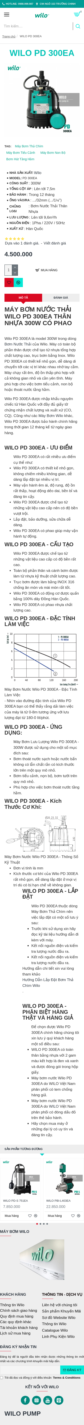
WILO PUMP (22, 1413)
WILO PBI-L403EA (58, 1200)
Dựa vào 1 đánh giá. (22, 243)
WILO (53, 1106)
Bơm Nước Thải (17, 344)
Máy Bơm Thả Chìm (29, 146)
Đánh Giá (61, 297)
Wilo (37, 173)
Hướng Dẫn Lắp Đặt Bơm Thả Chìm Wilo (47, 983)
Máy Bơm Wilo (51, 416)
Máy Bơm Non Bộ (52, 152)
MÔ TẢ (23, 297)
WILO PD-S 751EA (15, 1200)
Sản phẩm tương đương (23, 1149)
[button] (37, 1224)
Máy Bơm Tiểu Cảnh (20, 152)
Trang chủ (8, 36)
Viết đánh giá (55, 243)
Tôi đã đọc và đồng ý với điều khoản (40, 1378)
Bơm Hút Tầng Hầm (20, 159)
